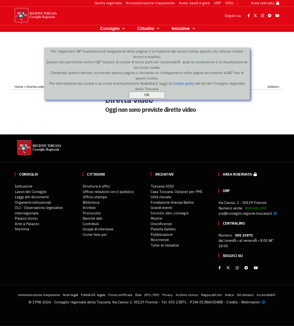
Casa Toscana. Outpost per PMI (176, 191)
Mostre (156, 218)
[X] (228, 268)
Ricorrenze (160, 239)
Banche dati (92, 218)
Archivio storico (187, 295)
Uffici (229, 3)
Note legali (70, 295)
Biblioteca (91, 202)
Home (19, 86)
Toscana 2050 (162, 186)
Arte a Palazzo (27, 224)
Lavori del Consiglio (31, 191)
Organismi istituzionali (33, 202)
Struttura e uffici (96, 186)
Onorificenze (161, 224)
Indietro (273, 86)
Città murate (161, 197)
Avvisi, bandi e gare (194, 3)
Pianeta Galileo (163, 229)
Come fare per (95, 234)
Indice (229, 295)
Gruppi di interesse (98, 229)
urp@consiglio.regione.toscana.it (245, 213)
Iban (138, 295)
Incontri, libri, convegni (169, 213)
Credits (232, 302)
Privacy (167, 295)
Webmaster (250, 302)
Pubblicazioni (161, 234)
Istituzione (23, 186)
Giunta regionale (108, 3)
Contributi (91, 224)
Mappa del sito (211, 295)
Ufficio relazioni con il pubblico (108, 191)
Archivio (89, 207)
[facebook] (219, 268)
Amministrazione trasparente (150, 3)
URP (217, 3)
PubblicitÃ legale (93, 295)
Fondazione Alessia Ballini (172, 202)
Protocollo (92, 213)
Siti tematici (245, 295)
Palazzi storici (26, 218)
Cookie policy (183, 83)
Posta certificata (120, 295)
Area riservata (265, 3)
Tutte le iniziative (165, 245)
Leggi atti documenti (32, 197)
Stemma (22, 229)
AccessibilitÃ (266, 295)
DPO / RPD (151, 295)
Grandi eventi (161, 207)
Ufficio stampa (95, 197)
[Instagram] (237, 268)
